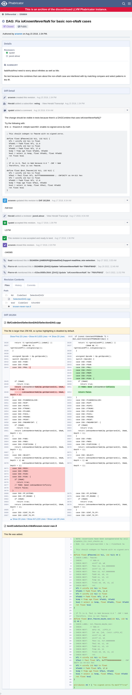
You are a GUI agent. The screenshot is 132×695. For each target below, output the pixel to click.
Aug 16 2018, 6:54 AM (43, 110)
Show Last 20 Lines (56, 519)
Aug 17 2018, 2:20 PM (46, 245)
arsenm (18, 34)
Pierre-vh (12, 266)
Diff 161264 (44, 200)
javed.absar (14, 56)
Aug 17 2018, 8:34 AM (61, 200)
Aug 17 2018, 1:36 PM (47, 223)
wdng (37, 103)
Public (24, 26)
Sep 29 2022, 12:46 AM (108, 266)
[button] (129, 3)
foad (10, 260)
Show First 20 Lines (18, 336)
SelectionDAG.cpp (21, 299)
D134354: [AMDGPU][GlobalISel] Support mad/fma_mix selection (62, 260)
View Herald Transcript (53, 103)
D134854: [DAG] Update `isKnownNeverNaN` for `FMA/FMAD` (65, 266)
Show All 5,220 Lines (36, 519)
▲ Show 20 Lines (18, 519)
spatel (12, 53)
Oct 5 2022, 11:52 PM (115, 272)
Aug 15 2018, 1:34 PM (46, 97)
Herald (11, 103)
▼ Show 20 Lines (57, 336)
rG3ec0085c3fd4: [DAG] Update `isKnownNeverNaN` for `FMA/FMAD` (69, 272)
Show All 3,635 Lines (38, 336)
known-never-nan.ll (22, 306)
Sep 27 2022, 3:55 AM (106, 260)
